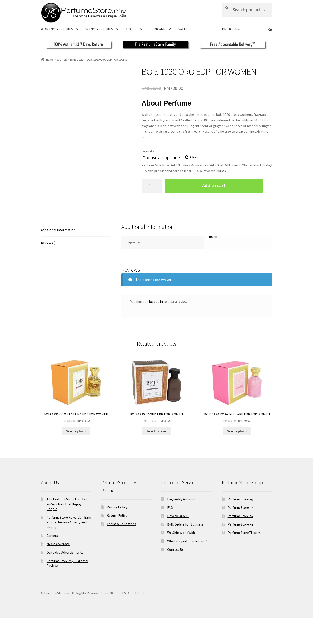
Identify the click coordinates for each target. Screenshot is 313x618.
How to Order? (178, 516)
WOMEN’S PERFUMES (57, 29)
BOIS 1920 (76, 60)
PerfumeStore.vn (240, 524)
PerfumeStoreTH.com (244, 532)
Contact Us (175, 549)
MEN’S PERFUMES (99, 29)
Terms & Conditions (121, 524)
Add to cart (213, 185)
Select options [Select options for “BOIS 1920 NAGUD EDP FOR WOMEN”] (156, 431)
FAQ (170, 507)
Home (50, 60)
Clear (194, 157)
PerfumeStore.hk (240, 507)
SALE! (182, 29)
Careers (52, 535)
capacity (148, 151)
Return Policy (117, 515)
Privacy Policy (117, 507)
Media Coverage (58, 544)
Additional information (58, 230)
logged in (156, 301)
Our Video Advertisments (65, 552)
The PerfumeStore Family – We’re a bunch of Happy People (67, 504)
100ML (213, 236)
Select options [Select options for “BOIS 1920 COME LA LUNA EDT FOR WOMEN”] (76, 431)
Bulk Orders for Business (185, 524)
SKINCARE (157, 29)
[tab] (76, 230)
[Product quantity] (152, 186)
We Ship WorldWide (181, 532)
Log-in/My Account (181, 499)
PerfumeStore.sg (240, 499)
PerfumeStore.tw (240, 516)
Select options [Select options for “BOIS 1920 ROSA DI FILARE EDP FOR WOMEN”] (237, 431)
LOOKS (131, 29)
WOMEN (62, 60)
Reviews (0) (49, 243)
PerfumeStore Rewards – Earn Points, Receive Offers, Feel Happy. (69, 522)
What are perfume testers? (187, 541)
